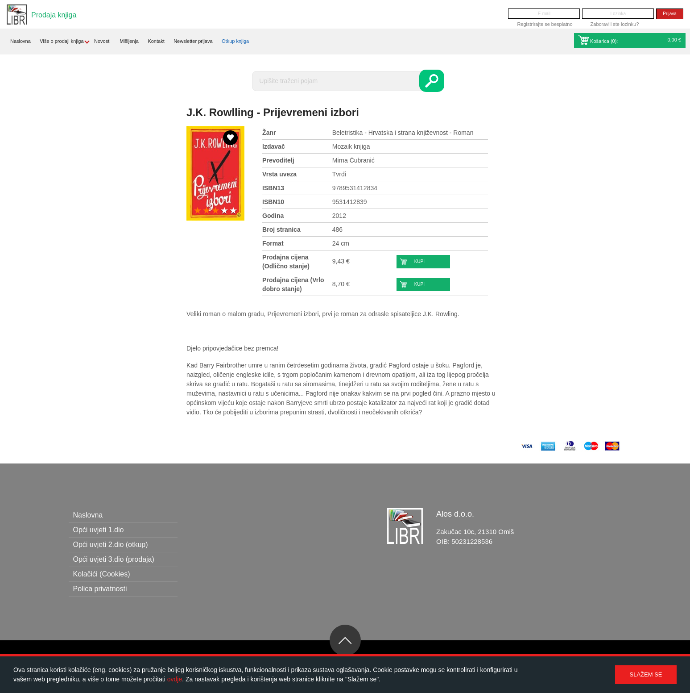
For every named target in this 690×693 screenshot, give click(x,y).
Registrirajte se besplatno (544, 24)
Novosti (102, 41)
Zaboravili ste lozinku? (615, 24)
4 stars (224, 211)
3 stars (215, 211)
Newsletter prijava (193, 41)
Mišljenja (129, 41)
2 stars (206, 211)
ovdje (174, 679)
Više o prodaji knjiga (61, 41)
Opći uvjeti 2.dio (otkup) (110, 544)
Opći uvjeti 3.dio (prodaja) (113, 559)
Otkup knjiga (235, 41)
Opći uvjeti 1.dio (98, 530)
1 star (197, 211)
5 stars (233, 211)
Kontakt (156, 41)
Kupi (419, 261)
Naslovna (20, 41)
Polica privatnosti (100, 589)
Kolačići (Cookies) (101, 574)
